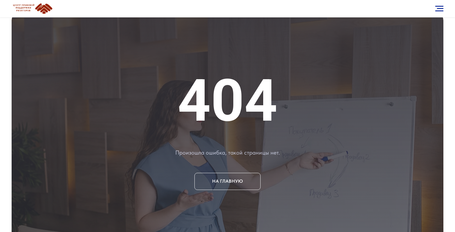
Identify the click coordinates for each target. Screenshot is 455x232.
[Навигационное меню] (439, 9)
